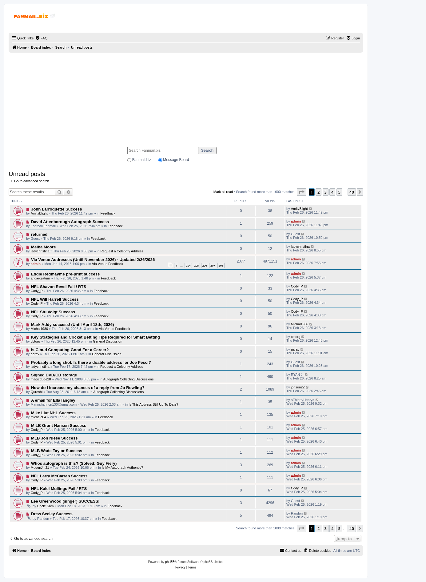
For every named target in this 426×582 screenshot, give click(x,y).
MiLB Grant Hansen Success (58, 425)
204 (188, 265)
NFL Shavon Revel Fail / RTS (58, 286)
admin (296, 221)
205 (196, 265)
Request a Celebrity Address (121, 251)
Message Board (176, 160)
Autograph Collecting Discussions (128, 379)
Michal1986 (39, 329)
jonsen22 (298, 387)
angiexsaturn (40, 278)
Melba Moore (43, 247)
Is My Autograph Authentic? (122, 467)
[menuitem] (41, 38)
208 (221, 265)
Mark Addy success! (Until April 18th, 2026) (72, 324)
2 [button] (318, 192)
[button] (301, 192)
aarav (35, 354)
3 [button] (325, 192)
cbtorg (35, 341)
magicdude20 (41, 379)
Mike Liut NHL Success (53, 413)
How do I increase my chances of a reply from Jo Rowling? (88, 387)
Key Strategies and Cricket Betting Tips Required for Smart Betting (95, 337)
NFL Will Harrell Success (55, 299)
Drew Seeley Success (52, 514)
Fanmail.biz (141, 160)
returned (39, 234)
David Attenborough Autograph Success (70, 221)
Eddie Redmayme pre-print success (65, 274)
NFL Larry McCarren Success (59, 476)
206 (204, 265)
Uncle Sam (45, 506)
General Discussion (107, 341)
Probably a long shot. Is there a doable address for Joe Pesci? (91, 362)
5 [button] (339, 192)
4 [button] (332, 192)
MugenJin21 (40, 467)
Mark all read (223, 192)
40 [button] (351, 192)
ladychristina (40, 251)
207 (212, 265)
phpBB (169, 562)
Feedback (107, 213)
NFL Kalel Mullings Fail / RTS (59, 488)
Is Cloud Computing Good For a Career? (70, 349)
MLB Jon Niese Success (54, 438)
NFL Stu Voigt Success (53, 312)
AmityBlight (39, 213)
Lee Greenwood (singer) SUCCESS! (65, 501)
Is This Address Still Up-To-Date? (153, 404)
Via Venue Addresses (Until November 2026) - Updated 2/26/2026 (93, 259)
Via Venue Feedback (107, 264)
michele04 (38, 417)
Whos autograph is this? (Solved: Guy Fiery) (74, 463)
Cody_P (37, 291)
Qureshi (37, 392)
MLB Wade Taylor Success (56, 450)
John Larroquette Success (56, 209)
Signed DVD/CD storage (54, 375)
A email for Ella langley (53, 400)
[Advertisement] (186, 97)
